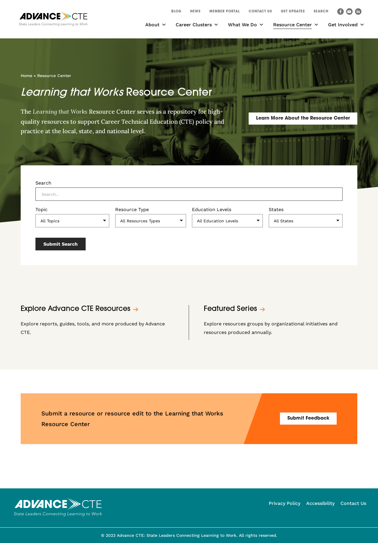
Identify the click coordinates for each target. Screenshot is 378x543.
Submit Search (60, 244)
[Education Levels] (227, 220)
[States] (306, 220)
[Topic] (72, 220)
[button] (321, 12)
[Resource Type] (150, 220)
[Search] (189, 194)
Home (26, 75)
